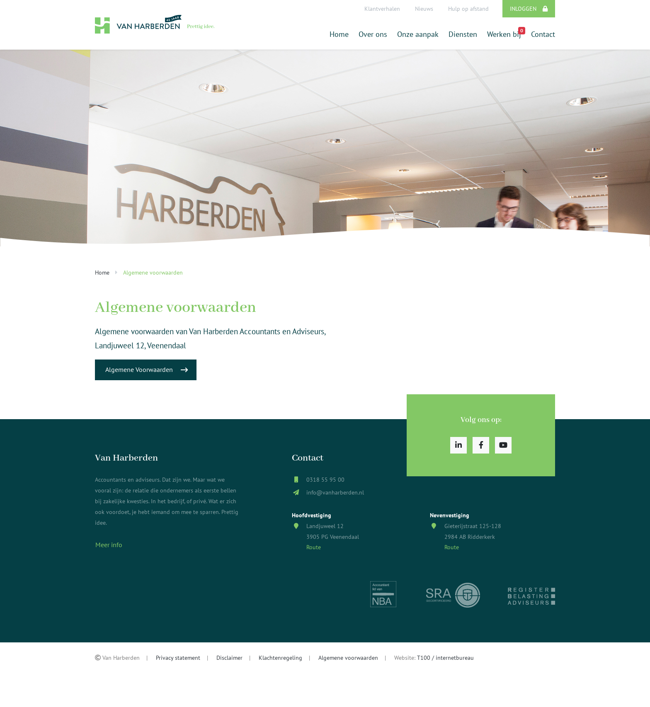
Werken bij (504, 33)
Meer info (108, 545)
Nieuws (424, 8)
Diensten (463, 34)
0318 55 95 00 (325, 479)
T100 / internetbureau (445, 657)
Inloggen (529, 8)
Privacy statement (178, 657)
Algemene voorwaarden (348, 657)
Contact (543, 34)
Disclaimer (229, 657)
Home (339, 34)
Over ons (373, 34)
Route (313, 547)
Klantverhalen (382, 8)
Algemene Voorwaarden (146, 369)
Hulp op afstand (468, 8)
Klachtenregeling (280, 657)
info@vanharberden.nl (335, 492)
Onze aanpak (418, 34)
